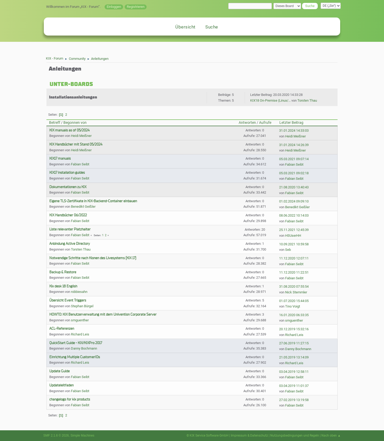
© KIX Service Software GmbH (208, 435)
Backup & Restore (62, 272)
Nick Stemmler (296, 292)
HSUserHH (293, 235)
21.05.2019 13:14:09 (294, 357)
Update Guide (59, 371)
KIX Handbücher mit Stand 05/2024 (75, 144)
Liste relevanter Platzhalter (70, 229)
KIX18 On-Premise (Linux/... (270, 100)
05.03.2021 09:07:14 (294, 159)
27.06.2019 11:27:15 (294, 343)
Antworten (247, 122)
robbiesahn (79, 292)
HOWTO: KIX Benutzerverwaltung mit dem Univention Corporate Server (103, 314)
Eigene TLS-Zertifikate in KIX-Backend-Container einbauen (93, 201)
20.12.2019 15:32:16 (294, 329)
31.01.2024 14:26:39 (294, 145)
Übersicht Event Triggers (67, 300)
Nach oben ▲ (331, 435)
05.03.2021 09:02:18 (294, 173)
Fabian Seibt (80, 164)
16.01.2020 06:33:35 (294, 315)
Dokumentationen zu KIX (67, 187)
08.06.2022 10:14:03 (294, 215)
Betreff (54, 122)
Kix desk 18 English (63, 286)
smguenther (80, 320)
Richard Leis (80, 334)
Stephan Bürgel (82, 306)
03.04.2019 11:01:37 (294, 386)
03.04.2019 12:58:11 (294, 372)
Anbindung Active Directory (69, 243)
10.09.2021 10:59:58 (294, 244)
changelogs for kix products (69, 399)
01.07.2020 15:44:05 (294, 301)
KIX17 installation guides (67, 172)
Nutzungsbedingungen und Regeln (294, 435)
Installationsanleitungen (73, 97)
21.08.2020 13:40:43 (294, 187)
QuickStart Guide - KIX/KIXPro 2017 (75, 343)
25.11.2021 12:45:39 (294, 230)
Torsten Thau (307, 100)
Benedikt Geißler (83, 206)
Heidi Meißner (81, 136)
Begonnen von (75, 122)
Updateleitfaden (61, 385)
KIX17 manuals (60, 158)
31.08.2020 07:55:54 (294, 286)
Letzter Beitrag (291, 122)
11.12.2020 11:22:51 (294, 272)
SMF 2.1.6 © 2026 (56, 435)
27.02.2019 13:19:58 (294, 400)
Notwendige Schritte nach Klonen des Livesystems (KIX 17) (92, 258)
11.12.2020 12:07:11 (294, 258)
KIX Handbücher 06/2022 (68, 215)
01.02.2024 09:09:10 (294, 201)
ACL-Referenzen (61, 328)
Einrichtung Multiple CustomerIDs (74, 357)
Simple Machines (82, 435)
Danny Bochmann (84, 348)
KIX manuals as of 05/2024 (69, 130)
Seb (288, 250)
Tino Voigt (292, 306)
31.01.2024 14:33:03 (294, 130)
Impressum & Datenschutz (249, 435)
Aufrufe (265, 122)
